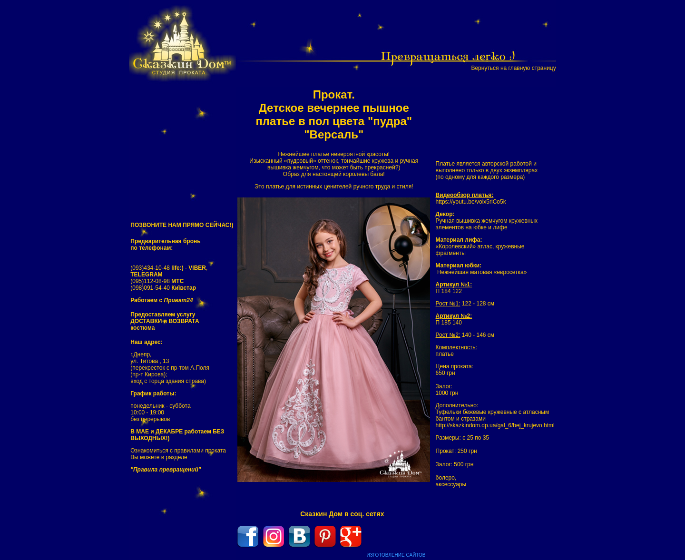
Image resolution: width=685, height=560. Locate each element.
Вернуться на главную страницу (513, 68)
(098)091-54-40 (163, 288)
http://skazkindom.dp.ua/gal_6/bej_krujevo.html (495, 425)
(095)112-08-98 (157, 281)
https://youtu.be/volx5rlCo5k (471, 201)
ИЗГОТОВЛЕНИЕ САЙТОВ (396, 555)
